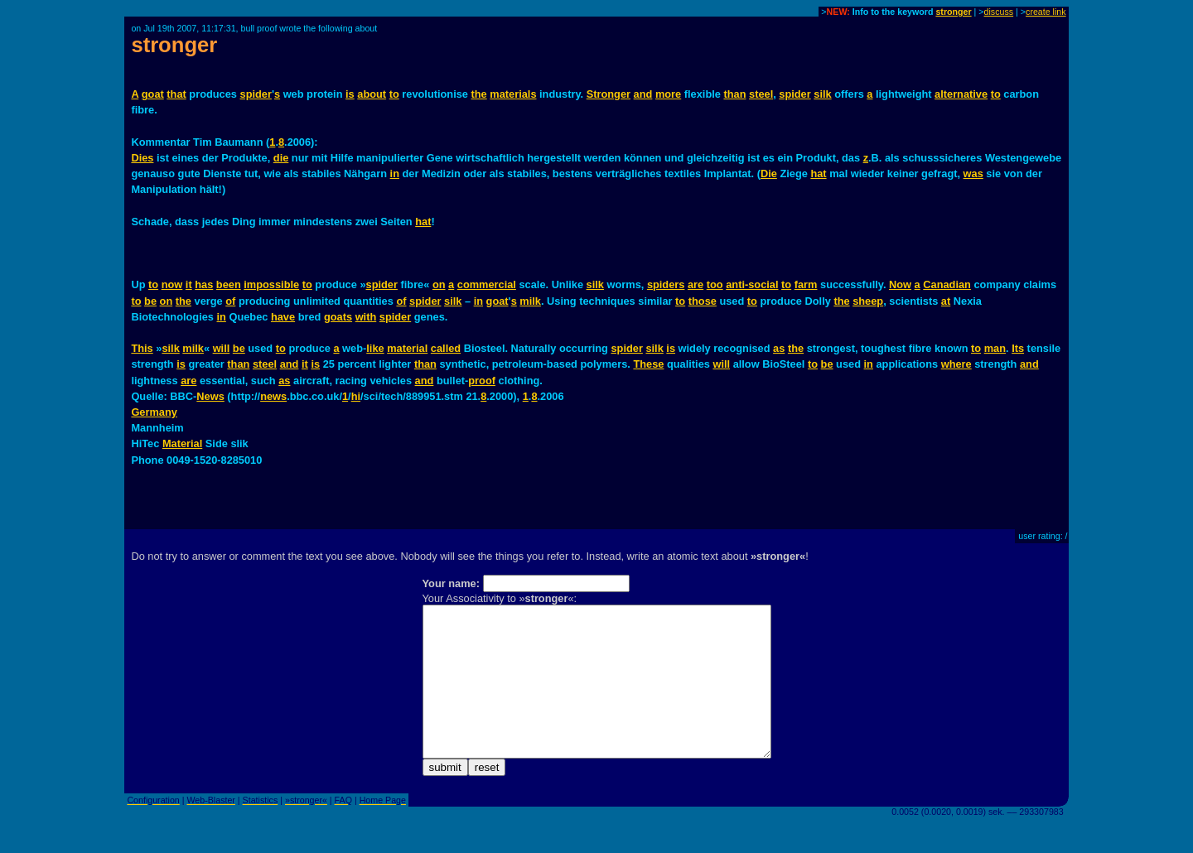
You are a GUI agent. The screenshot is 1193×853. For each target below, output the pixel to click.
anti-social (752, 284)
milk (530, 301)
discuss (999, 12)
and (643, 94)
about (371, 94)
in (394, 173)
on (439, 284)
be (150, 301)
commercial (486, 284)
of (230, 301)
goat (153, 94)
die (281, 158)
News (210, 396)
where (956, 364)
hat (818, 173)
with (366, 317)
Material (182, 443)
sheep (867, 301)
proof (481, 380)
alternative (961, 94)
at (945, 301)
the (479, 94)
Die (769, 173)
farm (806, 284)
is (350, 94)
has (204, 284)
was (973, 173)
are (695, 284)
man (995, 348)
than (734, 94)
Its (1018, 348)
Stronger (608, 94)
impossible (271, 284)
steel (761, 94)
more (668, 94)
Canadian (947, 284)
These (648, 364)
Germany (153, 412)
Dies (142, 158)
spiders (666, 284)
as (779, 348)
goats (338, 317)
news (273, 396)
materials (513, 94)
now (172, 284)
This (141, 348)
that (176, 94)
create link (1046, 12)
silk (822, 94)
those (702, 301)
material (407, 348)
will (221, 348)
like (375, 348)
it (189, 284)
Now (900, 284)
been (228, 284)
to (394, 94)
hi (355, 396)
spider (256, 94)
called (446, 348)
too (715, 284)
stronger (953, 12)
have (283, 317)
